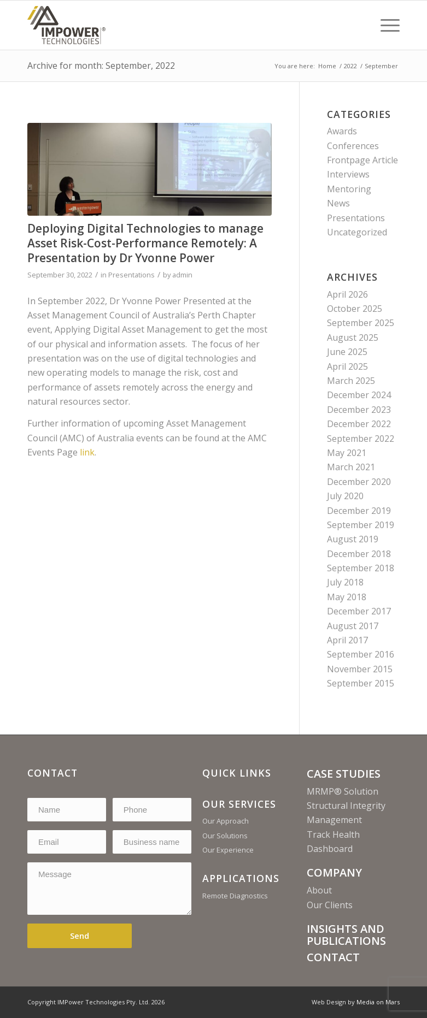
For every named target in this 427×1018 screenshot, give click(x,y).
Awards (342, 131)
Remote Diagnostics (235, 896)
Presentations (131, 275)
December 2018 (359, 554)
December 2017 (359, 611)
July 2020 (345, 496)
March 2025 (351, 381)
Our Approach (225, 821)
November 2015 (360, 669)
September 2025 (360, 323)
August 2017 (352, 626)
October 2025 (354, 309)
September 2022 (360, 439)
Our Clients (330, 905)
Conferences (353, 146)
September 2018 (360, 568)
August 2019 (352, 539)
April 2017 (347, 640)
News (338, 203)
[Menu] (385, 25)
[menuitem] (385, 25)
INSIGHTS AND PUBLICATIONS (346, 934)
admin (182, 275)
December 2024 (359, 395)
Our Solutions (225, 836)
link (87, 452)
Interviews (348, 174)
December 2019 (359, 511)
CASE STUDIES (344, 773)
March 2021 (351, 467)
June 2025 (347, 352)
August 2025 (352, 338)
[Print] (66, 25)
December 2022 (359, 424)
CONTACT (333, 957)
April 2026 (347, 294)
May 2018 (346, 597)
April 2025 (347, 366)
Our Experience (228, 850)
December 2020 (359, 482)
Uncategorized (357, 232)
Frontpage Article (362, 160)
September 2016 (360, 654)
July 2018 (345, 582)
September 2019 (360, 525)
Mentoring (349, 189)
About (319, 890)
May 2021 (346, 453)
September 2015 (360, 683)
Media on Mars (378, 1002)
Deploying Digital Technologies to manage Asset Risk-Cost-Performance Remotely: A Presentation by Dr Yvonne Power (145, 243)
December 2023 (359, 410)
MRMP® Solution (342, 791)
